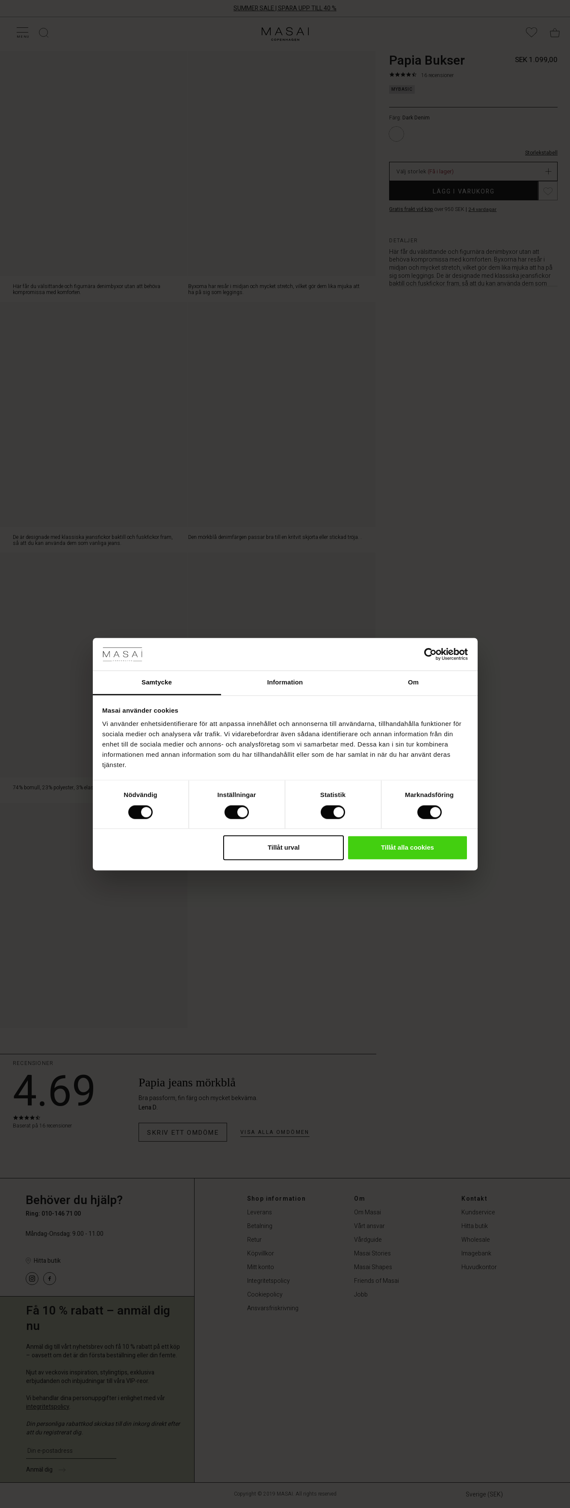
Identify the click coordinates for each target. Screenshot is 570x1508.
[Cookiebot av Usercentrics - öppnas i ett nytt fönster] (430, 654)
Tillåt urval (284, 847)
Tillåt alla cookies (407, 847)
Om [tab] (413, 682)
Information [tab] (285, 682)
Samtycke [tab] (157, 682)
